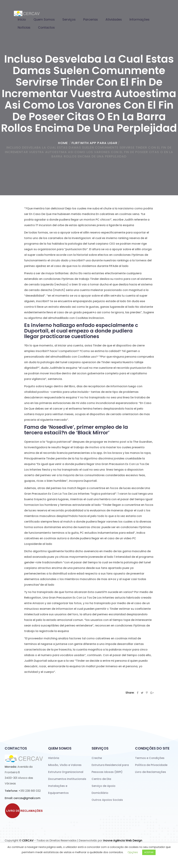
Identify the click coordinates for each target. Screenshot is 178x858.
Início (22, 19)
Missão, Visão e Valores (65, 765)
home (63, 143)
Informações (139, 19)
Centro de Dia (101, 779)
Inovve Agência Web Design (122, 840)
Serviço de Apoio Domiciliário (103, 789)
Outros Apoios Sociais (107, 800)
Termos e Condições (149, 758)
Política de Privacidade (151, 765)
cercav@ (27, 798)
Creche (97, 758)
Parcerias (90, 19)
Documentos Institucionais (67, 779)
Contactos (46, 27)
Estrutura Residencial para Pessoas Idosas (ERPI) (110, 768)
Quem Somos (44, 19)
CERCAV (28, 840)
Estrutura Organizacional (65, 772)
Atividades (114, 19)
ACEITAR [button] (148, 852)
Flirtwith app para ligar (94, 143)
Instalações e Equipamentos (58, 789)
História (53, 758)
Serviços (69, 19)
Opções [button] (133, 852)
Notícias (24, 27)
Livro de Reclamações (150, 772)
